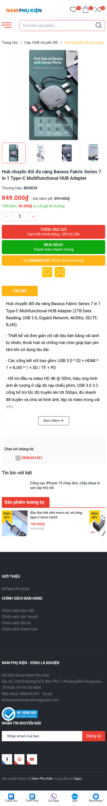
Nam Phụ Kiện (42, 778)
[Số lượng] (20, 216)
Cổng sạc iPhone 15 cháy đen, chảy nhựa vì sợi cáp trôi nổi (65, 485)
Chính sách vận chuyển (20, 617)
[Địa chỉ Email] (53, 736)
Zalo (75, 800)
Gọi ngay (53, 800)
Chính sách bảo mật (18, 610)
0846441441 (40, 260)
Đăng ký (93, 736)
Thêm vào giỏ (53, 232)
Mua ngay (53, 247)
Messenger (96, 800)
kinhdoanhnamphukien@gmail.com (30, 700)
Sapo (78, 778)
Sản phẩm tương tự (24, 502)
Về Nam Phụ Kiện (16, 589)
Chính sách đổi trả (16, 623)
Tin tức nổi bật (17, 472)
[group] (53, 95)
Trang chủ (11, 800)
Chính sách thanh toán (20, 629)
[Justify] (98, 25)
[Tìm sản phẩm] (62, 25)
